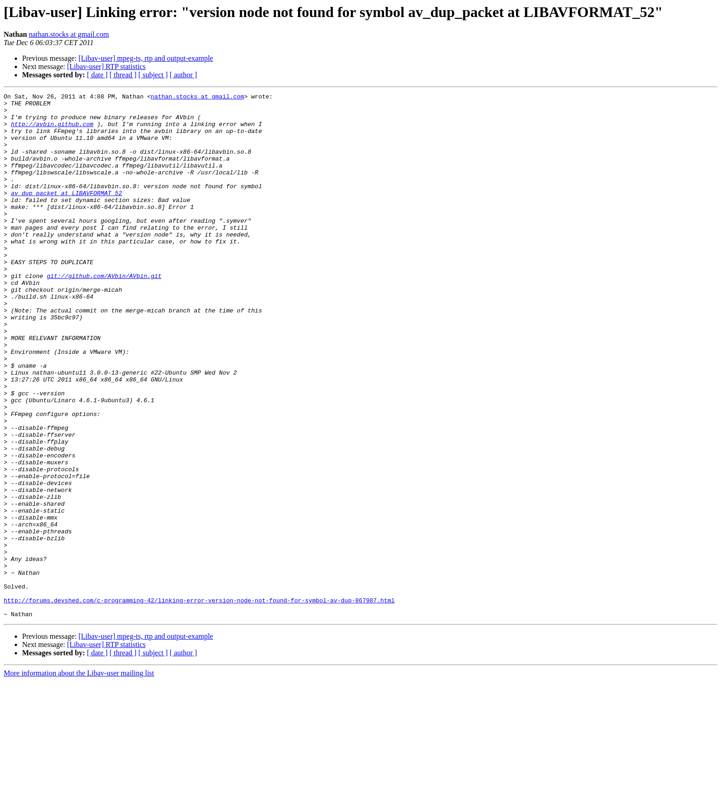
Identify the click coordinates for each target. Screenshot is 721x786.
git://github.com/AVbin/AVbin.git (104, 313)
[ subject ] (153, 75)
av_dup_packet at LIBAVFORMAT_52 (66, 213)
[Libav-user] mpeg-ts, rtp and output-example (146, 58)
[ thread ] (123, 75)
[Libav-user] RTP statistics (106, 66)
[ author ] (183, 75)
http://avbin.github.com (52, 131)
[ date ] (97, 75)
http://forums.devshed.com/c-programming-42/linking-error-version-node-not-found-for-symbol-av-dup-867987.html (199, 702)
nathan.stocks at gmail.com (69, 34)
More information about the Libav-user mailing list (79, 778)
